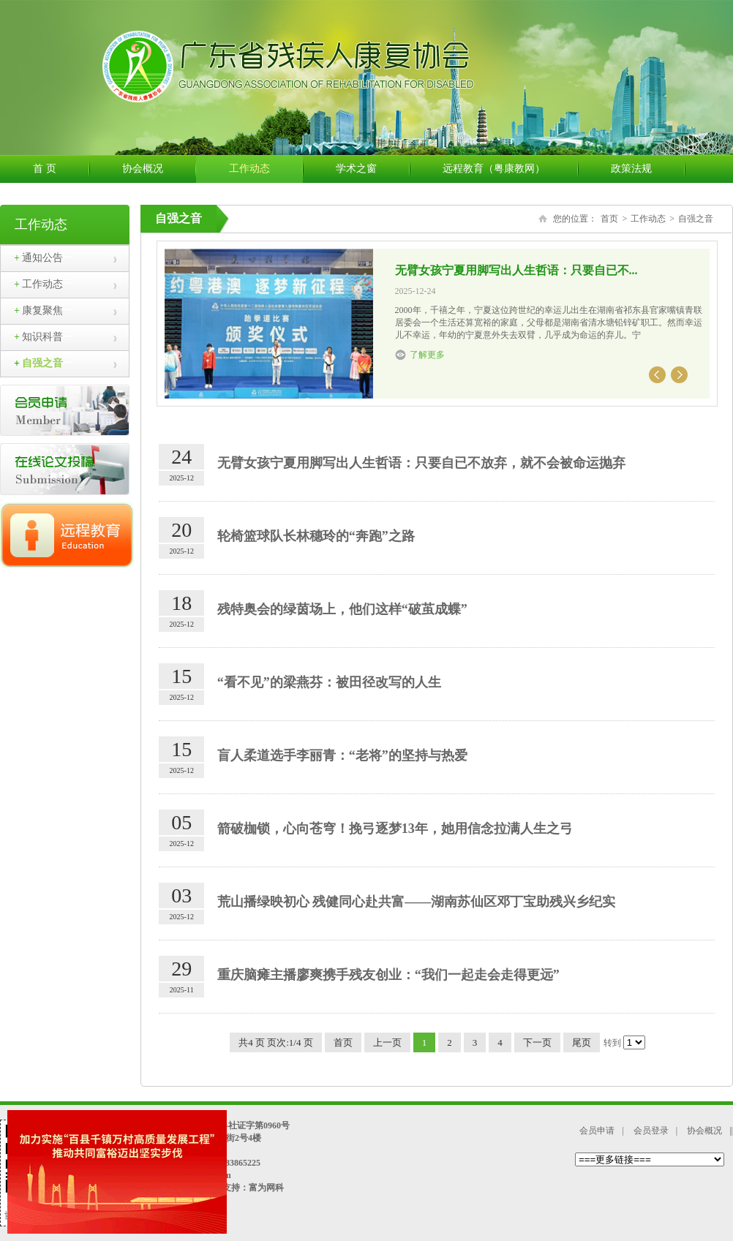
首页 (609, 219)
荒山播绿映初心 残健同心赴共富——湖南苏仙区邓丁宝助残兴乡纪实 (416, 901)
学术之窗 (373, 169)
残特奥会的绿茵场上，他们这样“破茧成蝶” (342, 609)
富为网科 (266, 1187)
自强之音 (38, 363)
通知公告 (38, 257)
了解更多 (427, 355)
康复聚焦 (38, 310)
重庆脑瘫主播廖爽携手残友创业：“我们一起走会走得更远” (388, 974)
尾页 (581, 1042)
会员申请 (596, 1130)
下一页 (537, 1042)
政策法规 (648, 169)
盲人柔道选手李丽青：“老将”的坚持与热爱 (342, 755)
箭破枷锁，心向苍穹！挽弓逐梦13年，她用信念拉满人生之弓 (395, 828)
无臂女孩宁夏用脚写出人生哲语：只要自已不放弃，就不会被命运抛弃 (421, 463)
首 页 (61, 169)
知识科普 (38, 336)
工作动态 (266, 169)
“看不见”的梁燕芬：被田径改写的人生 (329, 682)
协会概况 (159, 169)
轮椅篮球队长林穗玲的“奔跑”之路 (316, 536)
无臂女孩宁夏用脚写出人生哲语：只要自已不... (516, 270)
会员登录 (651, 1130)
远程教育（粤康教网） (510, 169)
